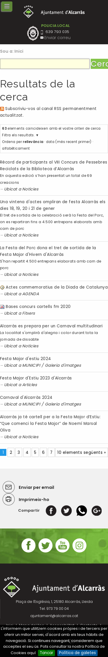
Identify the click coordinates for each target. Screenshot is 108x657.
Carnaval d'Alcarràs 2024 (26, 397)
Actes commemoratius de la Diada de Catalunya (57, 287)
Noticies (30, 189)
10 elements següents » (81, 452)
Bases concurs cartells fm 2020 (38, 306)
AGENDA (30, 294)
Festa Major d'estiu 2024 (25, 358)
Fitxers (28, 313)
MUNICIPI (31, 365)
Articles (29, 385)
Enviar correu (57, 38)
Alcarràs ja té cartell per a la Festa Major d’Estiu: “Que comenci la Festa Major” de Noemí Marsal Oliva (50, 423)
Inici (19, 51)
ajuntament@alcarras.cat (54, 615)
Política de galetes (77, 653)
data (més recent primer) (69, 142)
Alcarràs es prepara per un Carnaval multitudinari (51, 326)
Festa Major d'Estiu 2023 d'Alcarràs (36, 378)
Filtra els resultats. (18, 135)
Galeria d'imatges (63, 365)
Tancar (46, 653)
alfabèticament (16, 148)
